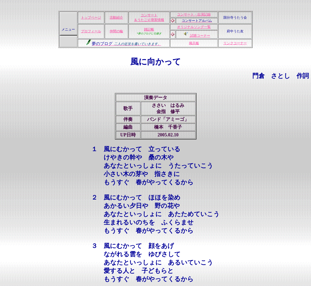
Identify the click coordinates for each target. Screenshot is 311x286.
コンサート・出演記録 (194, 14)
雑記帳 (149, 29)
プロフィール (91, 31)
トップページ (91, 17)
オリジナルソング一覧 (194, 27)
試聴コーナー (199, 36)
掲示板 (194, 43)
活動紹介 (116, 17)
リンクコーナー (235, 43)
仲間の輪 (116, 31)
